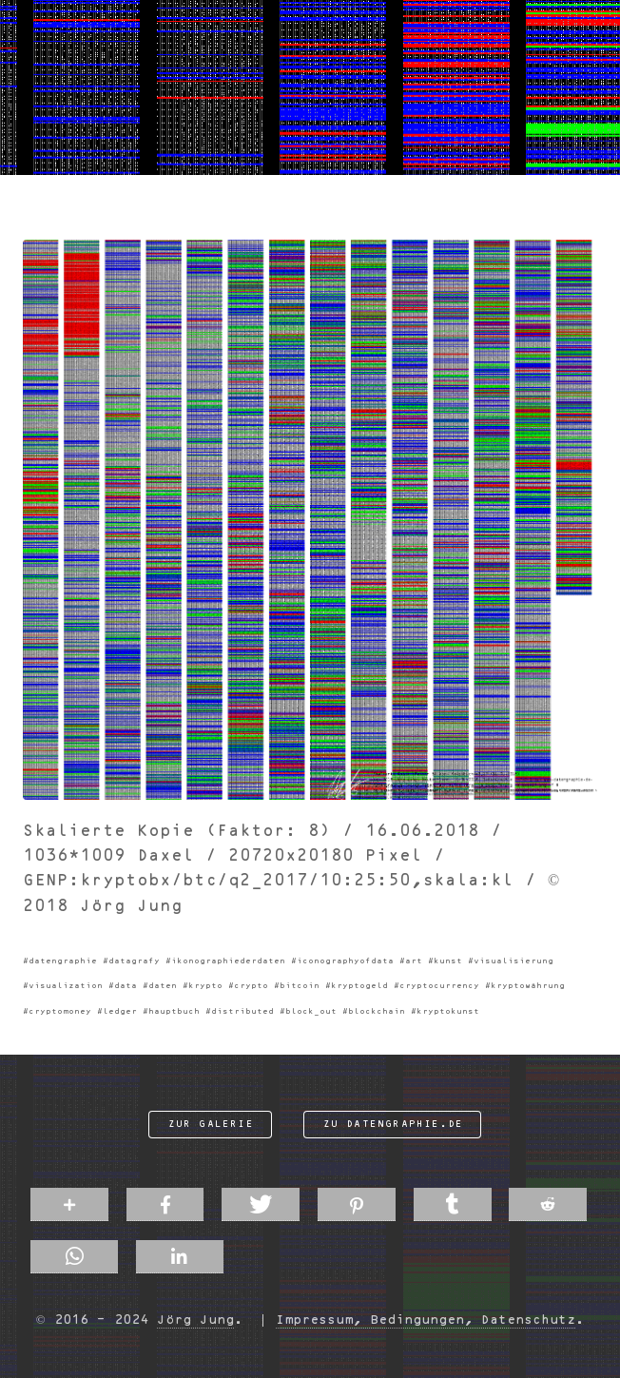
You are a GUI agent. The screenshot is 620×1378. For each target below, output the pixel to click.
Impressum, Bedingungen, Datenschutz (425, 1320)
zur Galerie (211, 1124)
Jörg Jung (195, 1320)
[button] (69, 1204)
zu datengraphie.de (393, 1124)
